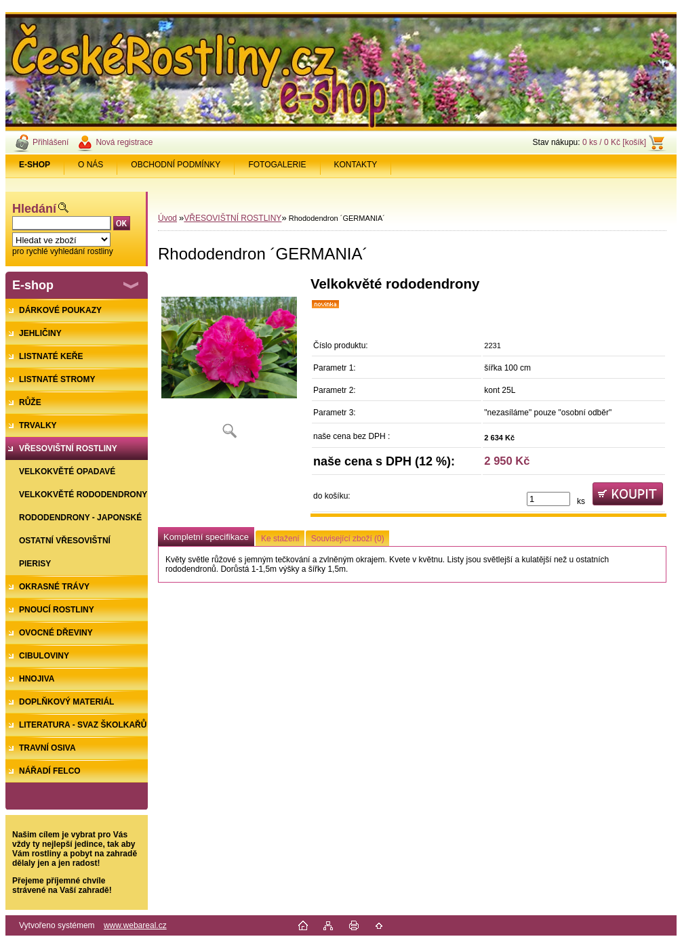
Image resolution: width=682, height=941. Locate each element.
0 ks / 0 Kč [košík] (614, 142)
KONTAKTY (356, 164)
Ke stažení (280, 538)
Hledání (34, 208)
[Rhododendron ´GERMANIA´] (229, 362)
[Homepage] (34, 164)
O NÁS (90, 164)
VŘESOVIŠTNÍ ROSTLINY (232, 218)
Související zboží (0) (347, 538)
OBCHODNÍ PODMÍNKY (175, 164)
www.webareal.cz (135, 925)
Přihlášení (50, 142)
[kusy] (548, 499)
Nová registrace (124, 142)
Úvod (167, 218)
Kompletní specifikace (206, 537)
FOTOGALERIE (277, 164)
